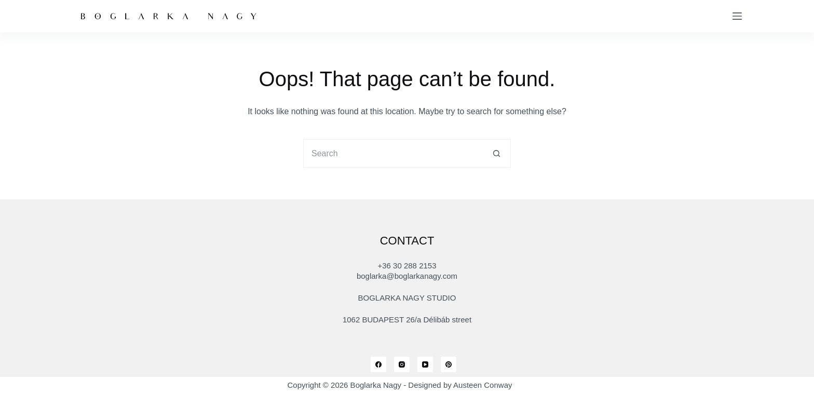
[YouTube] (425, 364)
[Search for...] (392, 153)
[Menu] (737, 16)
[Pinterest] (448, 364)
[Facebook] (378, 364)
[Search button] (496, 153)
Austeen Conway (482, 385)
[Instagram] (402, 364)
